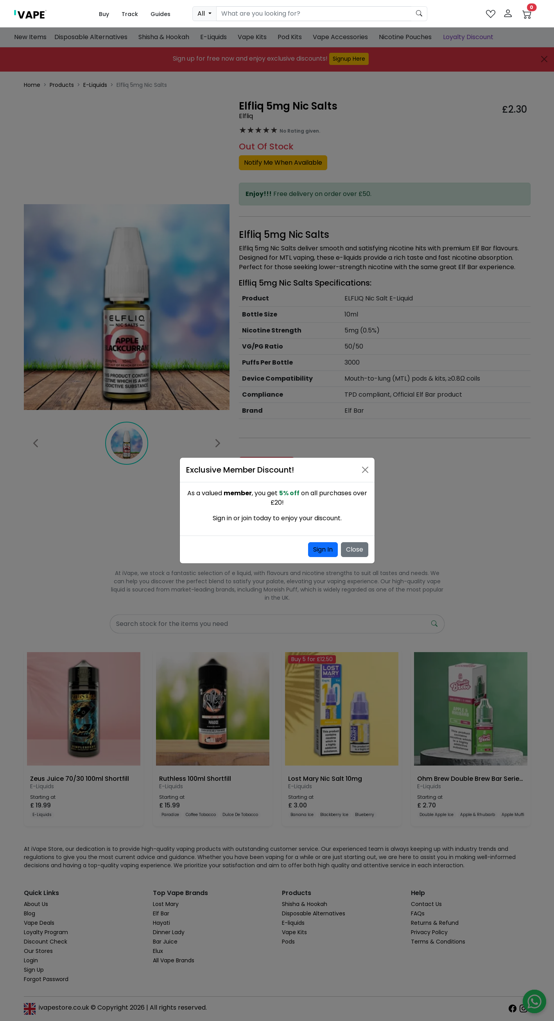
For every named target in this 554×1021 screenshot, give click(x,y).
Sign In (323, 549)
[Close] (365, 470)
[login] (507, 13)
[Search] (314, 13)
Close (354, 549)
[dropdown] (204, 13)
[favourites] (490, 13)
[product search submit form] (419, 13)
